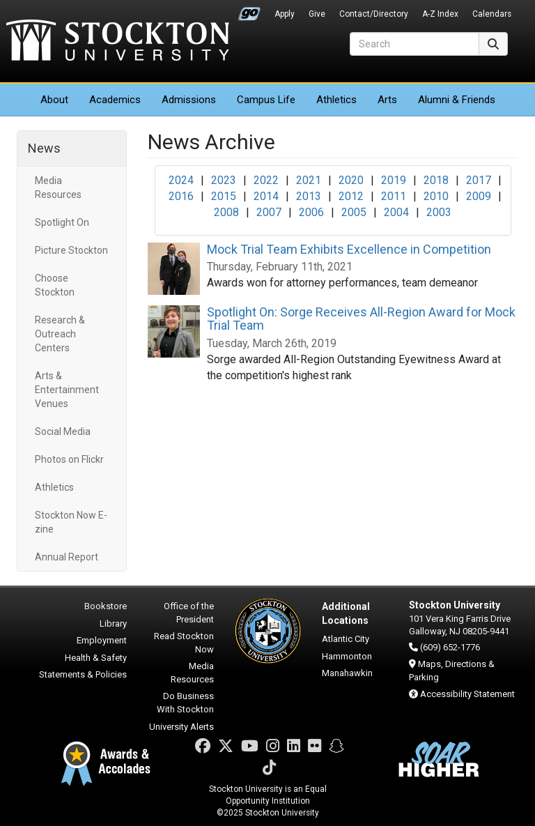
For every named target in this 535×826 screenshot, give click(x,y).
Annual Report (66, 557)
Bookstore (105, 606)
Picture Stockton (71, 250)
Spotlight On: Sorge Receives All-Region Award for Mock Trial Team (361, 319)
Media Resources (58, 187)
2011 (393, 196)
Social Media (63, 431)
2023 (223, 180)
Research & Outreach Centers (60, 333)
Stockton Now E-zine (71, 522)
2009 (478, 196)
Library (113, 623)
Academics (115, 99)
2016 (181, 196)
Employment (102, 640)
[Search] (414, 44)
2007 (268, 212)
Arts (387, 99)
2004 (396, 212)
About (54, 99)
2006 (311, 212)
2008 (226, 212)
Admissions (189, 99)
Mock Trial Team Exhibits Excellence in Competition (349, 249)
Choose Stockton (55, 285)
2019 (393, 180)
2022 (266, 180)
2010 (436, 196)
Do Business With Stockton (185, 702)
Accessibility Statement (467, 694)
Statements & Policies (83, 674)
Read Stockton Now (184, 643)
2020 (351, 180)
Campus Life (266, 99)
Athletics (336, 99)
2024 (181, 180)
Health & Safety (96, 657)
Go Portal (249, 10)
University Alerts (181, 726)
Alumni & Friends (456, 99)
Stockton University (117, 42)
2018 (436, 180)
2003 (438, 212)
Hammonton (347, 656)
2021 (308, 180)
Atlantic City (345, 639)
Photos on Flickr (69, 459)
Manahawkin (347, 673)
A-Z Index (440, 14)
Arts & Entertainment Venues (67, 389)
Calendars (491, 14)
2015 (223, 196)
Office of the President (189, 613)
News (44, 148)
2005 (353, 212)
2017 (478, 180)
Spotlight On (62, 222)
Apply (284, 14)
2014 (266, 196)
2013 (308, 196)
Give (317, 14)
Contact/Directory (373, 14)
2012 (351, 196)
